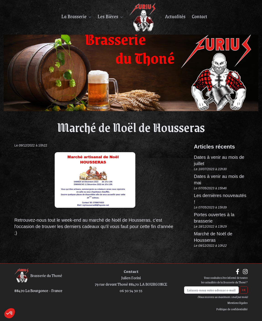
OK (244, 290)
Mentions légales (237, 302)
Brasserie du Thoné (38, 275)
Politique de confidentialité (232, 309)
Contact (131, 271)
